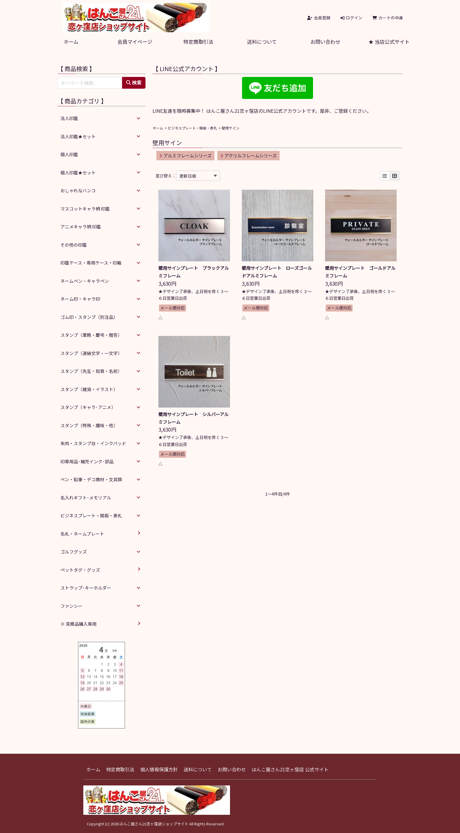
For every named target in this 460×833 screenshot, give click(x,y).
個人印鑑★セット (78, 172)
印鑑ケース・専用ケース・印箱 (90, 263)
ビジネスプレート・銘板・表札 (192, 127)
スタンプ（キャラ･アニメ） (88, 407)
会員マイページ (134, 41)
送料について (262, 41)
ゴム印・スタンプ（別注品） (89, 317)
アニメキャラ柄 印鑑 (80, 226)
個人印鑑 (69, 154)
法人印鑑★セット (78, 136)
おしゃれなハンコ (78, 190)
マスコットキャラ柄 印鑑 (85, 209)
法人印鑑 (69, 118)
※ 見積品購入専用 (78, 624)
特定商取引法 (198, 41)
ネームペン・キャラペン (84, 281)
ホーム (71, 41)
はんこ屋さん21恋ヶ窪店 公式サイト (290, 769)
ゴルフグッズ (73, 551)
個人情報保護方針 (159, 769)
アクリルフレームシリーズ (248, 155)
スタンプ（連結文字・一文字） (91, 353)
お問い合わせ (325, 41)
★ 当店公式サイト (389, 41)
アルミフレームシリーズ (185, 155)
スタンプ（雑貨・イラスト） (89, 389)
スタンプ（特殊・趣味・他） (89, 425)
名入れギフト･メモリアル (85, 497)
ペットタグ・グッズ (80, 570)
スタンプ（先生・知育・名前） (91, 371)
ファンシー (71, 606)
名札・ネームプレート (82, 534)
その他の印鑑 (73, 245)
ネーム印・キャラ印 (80, 299)
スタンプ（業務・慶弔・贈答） (91, 335)
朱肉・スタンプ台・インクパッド (93, 443)
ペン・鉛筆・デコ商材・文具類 (91, 479)
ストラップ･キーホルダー (85, 588)
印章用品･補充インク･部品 (87, 461)
